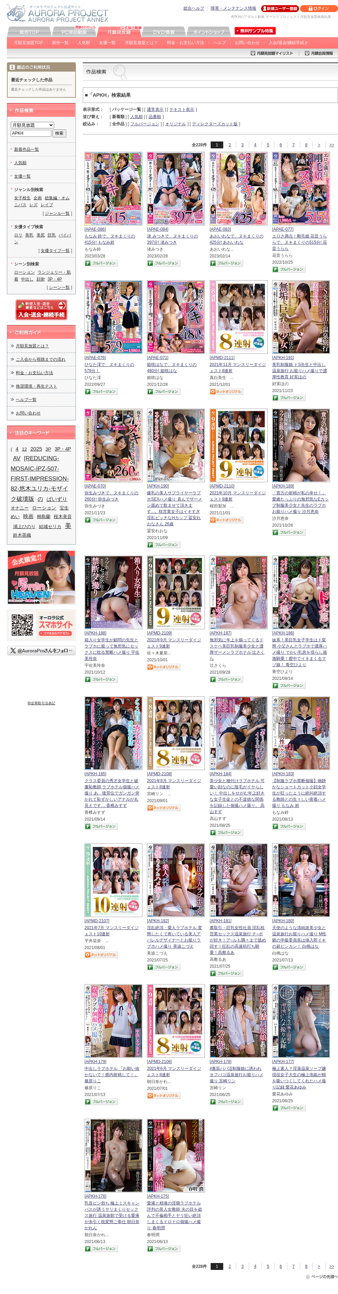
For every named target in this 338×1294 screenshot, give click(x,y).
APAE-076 (95, 357)
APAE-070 (95, 486)
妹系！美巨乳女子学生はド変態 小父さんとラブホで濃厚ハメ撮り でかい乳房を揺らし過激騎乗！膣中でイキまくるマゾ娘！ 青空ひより (299, 652)
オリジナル (175, 124)
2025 (36, 449)
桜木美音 (63, 516)
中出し (27, 279)
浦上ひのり (24, 526)
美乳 (29, 235)
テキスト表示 (181, 109)
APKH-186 (283, 633)
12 (24, 449)
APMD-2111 (222, 357)
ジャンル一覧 (57, 213)
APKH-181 (220, 920)
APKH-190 (158, 486)
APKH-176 (95, 1196)
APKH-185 (95, 773)
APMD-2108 (159, 773)
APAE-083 (220, 229)
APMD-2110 (222, 486)
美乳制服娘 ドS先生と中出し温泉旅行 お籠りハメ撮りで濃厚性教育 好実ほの (299, 370)
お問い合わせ (247, 42)
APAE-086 (95, 229)
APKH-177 (283, 1061)
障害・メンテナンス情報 (233, 8)
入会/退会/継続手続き (288, 42)
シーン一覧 (59, 287)
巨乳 (52, 235)
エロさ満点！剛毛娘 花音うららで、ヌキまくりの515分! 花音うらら (299, 242)
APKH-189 (283, 486)
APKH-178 (220, 1061)
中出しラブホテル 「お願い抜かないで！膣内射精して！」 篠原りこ (111, 1074)
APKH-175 (158, 1196)
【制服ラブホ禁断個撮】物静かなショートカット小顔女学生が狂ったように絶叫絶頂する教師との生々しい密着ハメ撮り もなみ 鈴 (299, 793)
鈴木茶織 (22, 535)
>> (331, 145)
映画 (28, 516)
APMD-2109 (159, 633)
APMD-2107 (97, 920)
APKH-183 (283, 773)
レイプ (47, 204)
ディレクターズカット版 (215, 124)
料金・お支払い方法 (185, 42)
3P (48, 449)
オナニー (20, 508)
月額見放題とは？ (141, 42)
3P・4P (55, 279)
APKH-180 (283, 920)
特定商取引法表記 (41, 703)
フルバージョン (144, 124)
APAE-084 (157, 229)
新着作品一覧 (26, 149)
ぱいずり (57, 499)
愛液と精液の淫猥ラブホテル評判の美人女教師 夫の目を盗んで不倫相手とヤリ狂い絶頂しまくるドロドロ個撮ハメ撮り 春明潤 (174, 1215)
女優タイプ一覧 (55, 250)
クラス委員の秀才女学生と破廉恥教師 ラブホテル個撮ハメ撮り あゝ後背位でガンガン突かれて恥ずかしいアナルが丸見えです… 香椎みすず (111, 793)
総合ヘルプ (193, 8)
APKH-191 (283, 357)
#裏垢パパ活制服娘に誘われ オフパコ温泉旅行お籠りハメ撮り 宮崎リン (237, 1074)
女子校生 (22, 198)
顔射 (41, 279)
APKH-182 (158, 920)
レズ (33, 204)
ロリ (18, 235)
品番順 (155, 116)
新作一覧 (60, 42)
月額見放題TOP (28, 42)
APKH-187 (220, 633)
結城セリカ (50, 526)
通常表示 (155, 109)
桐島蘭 (43, 516)
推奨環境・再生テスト (36, 386)
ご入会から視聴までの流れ (41, 359)
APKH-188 (95, 633)
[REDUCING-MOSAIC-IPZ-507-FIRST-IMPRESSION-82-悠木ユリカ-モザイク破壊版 (40, 478)
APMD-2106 (159, 1061)
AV (17, 458)
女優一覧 (107, 42)
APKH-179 (95, 1061)
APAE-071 (157, 357)
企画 (37, 198)
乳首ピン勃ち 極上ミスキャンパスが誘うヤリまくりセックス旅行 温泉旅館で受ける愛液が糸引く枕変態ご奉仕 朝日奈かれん (111, 1215)
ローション (24, 272)
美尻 (41, 235)
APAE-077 (282, 229)
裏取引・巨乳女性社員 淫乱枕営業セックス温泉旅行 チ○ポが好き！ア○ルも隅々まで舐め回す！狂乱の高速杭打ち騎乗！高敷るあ (238, 940)
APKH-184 (220, 773)
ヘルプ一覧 (26, 399)
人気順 (84, 42)
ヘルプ (219, 42)
